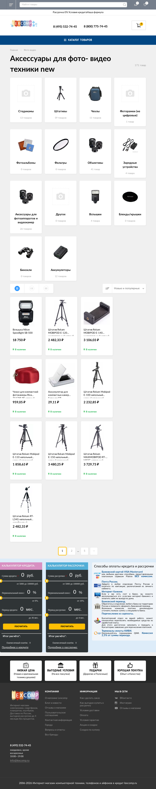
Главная (14, 50)
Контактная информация (58, 720)
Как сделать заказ (90, 698)
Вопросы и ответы (55, 730)
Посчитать (21, 626)
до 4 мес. (80, 617)
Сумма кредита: (10, 576)
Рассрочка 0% (60, 12)
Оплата (84, 715)
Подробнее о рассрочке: (62, 647)
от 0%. (35, 600)
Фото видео (30, 50)
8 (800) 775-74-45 (95, 26)
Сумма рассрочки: (57, 576)
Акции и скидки (88, 725)
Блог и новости (53, 703)
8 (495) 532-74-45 (65, 26)
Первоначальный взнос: (13, 593)
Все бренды (51, 735)
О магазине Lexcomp (56, 698)
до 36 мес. (33, 617)
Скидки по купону (90, 730)
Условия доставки (89, 710)
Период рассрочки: (57, 610)
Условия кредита (77, 12)
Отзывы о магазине (55, 708)
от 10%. (80, 600)
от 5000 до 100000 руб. (27, 584)
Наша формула (95, 12)
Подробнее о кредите (15, 647)
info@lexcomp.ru (19, 760)
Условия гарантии (89, 720)
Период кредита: (10, 610)
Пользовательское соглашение (55, 714)
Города (48, 725)
